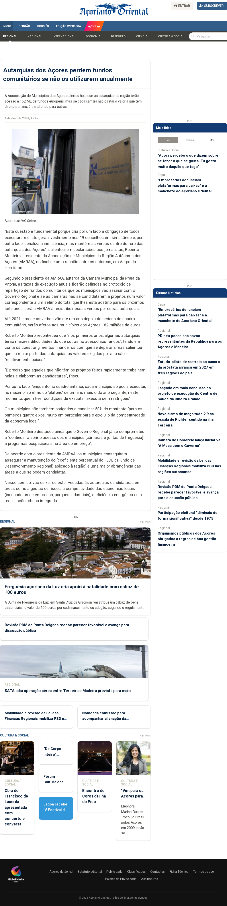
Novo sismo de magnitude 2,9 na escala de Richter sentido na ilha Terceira (186, 419)
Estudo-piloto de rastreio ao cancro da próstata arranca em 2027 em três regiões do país (189, 367)
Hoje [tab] (168, 140)
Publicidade (114, 871)
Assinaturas (149, 879)
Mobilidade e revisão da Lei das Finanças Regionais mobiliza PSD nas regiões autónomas (36, 718)
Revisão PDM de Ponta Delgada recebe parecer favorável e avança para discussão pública (188, 492)
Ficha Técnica (179, 871)
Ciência (141, 36)
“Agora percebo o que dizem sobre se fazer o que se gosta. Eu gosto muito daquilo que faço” (188, 161)
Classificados (136, 871)
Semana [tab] (190, 140)
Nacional (34, 36)
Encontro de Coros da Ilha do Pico (94, 796)
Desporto (118, 36)
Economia (93, 36)
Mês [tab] (212, 140)
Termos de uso (203, 871)
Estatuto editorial (90, 871)
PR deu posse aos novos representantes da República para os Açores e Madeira (190, 341)
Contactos (157, 871)
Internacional (64, 36)
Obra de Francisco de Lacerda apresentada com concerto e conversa (16, 807)
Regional (10, 36)
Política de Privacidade (121, 879)
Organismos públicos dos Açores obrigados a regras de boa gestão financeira (187, 539)
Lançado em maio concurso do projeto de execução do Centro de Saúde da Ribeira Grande (187, 393)
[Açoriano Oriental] (16, 883)
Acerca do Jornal (61, 871)
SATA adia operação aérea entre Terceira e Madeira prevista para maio (68, 691)
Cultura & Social (171, 36)
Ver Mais (145, 521)
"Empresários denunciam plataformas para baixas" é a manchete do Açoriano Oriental (184, 185)
